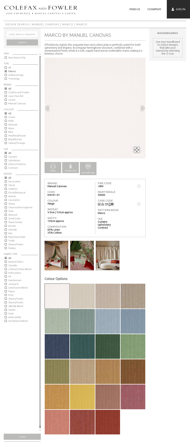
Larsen (11, 99)
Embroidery (14, 272)
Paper (11, 291)
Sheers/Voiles (15, 244)
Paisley (12, 248)
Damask (12, 229)
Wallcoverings (15, 75)
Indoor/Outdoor (17, 164)
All (9, 67)
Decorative (14, 181)
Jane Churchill (15, 96)
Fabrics (12, 71)
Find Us (135, 9)
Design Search (17, 24)
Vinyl (10, 313)
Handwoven (14, 280)
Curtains (12, 156)
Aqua (11, 128)
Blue (10, 132)
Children (12, 189)
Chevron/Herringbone (20, 207)
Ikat (10, 233)
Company (154, 9)
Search (22, 42)
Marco (67, 24)
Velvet (11, 309)
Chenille (12, 265)
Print (10, 295)
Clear (22, 437)
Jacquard (13, 284)
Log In (178, 9)
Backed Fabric (15, 261)
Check (11, 185)
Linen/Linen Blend (18, 287)
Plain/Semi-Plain (16, 237)
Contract (13, 167)
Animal (12, 196)
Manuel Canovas (45, 24)
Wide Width (14, 317)
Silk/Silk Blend (15, 306)
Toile (11, 211)
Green (11, 117)
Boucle (12, 226)
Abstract (12, 214)
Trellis (11, 240)
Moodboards (167, 33)
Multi (11, 120)
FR (9, 276)
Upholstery (14, 160)
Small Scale (14, 218)
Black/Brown (15, 139)
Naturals (12, 124)
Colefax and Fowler (19, 92)
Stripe (11, 203)
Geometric (14, 200)
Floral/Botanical (16, 192)
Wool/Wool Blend (18, 321)
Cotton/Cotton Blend (19, 269)
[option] (95, 108)
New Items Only (16, 57)
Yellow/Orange (16, 143)
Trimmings (13, 78)
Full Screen (137, 151)
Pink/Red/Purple (17, 135)
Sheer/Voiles (15, 222)
